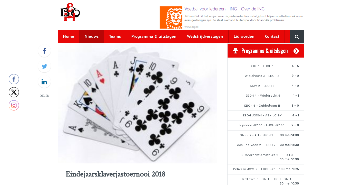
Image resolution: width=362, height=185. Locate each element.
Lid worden (244, 36)
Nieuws (92, 36)
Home (68, 36)
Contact (272, 36)
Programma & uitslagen (154, 36)
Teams (115, 36)
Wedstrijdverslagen (205, 36)
